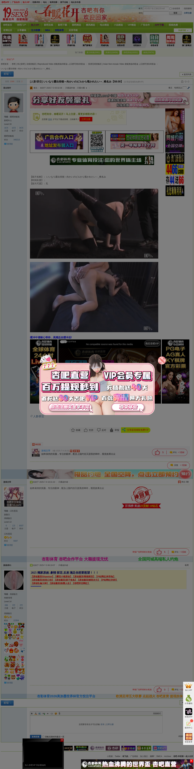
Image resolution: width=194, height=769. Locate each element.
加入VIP (188, 687)
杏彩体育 (188, 738)
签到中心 (188, 724)
